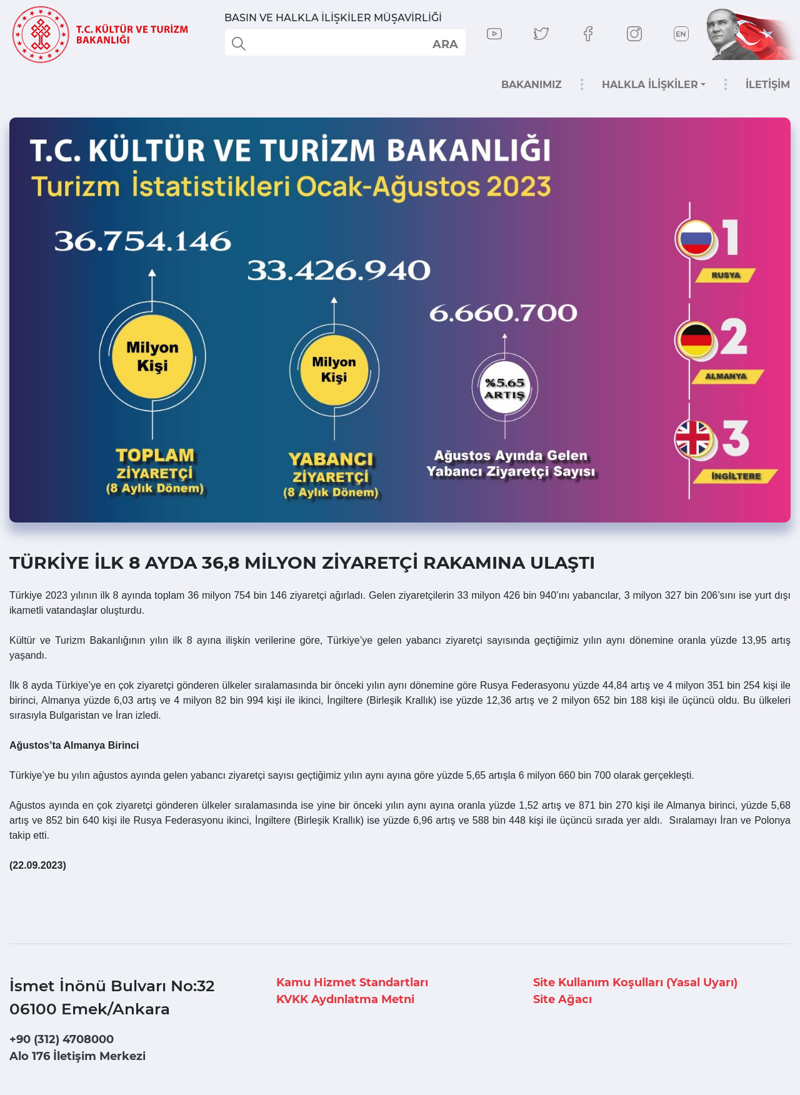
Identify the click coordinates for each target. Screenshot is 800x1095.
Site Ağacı (562, 999)
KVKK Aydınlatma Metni (345, 999)
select (445, 44)
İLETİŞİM (768, 85)
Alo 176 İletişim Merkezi (77, 1056)
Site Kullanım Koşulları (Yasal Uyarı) (635, 982)
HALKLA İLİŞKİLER (650, 85)
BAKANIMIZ (531, 85)
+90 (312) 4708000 (61, 1039)
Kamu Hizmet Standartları (352, 982)
